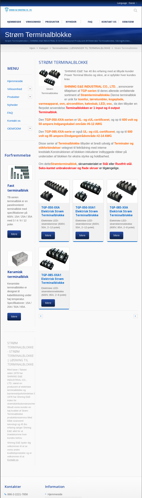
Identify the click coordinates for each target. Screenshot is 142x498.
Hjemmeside (14, 21)
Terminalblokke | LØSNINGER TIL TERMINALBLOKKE (81, 48)
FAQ (90, 21)
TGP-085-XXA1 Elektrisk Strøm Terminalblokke (52, 279)
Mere (14, 234)
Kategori (43, 48)
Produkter (52, 21)
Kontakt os (109, 21)
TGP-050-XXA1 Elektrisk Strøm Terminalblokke (87, 211)
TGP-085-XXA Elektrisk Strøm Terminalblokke (121, 211)
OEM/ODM (127, 21)
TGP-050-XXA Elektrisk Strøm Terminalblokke (52, 211)
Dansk (132, 3)
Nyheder (71, 21)
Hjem (32, 48)
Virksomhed (33, 21)
